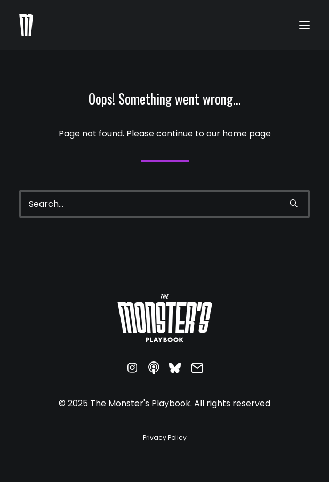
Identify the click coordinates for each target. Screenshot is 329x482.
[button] (304, 25)
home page (246, 133)
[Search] (164, 204)
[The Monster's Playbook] (26, 25)
